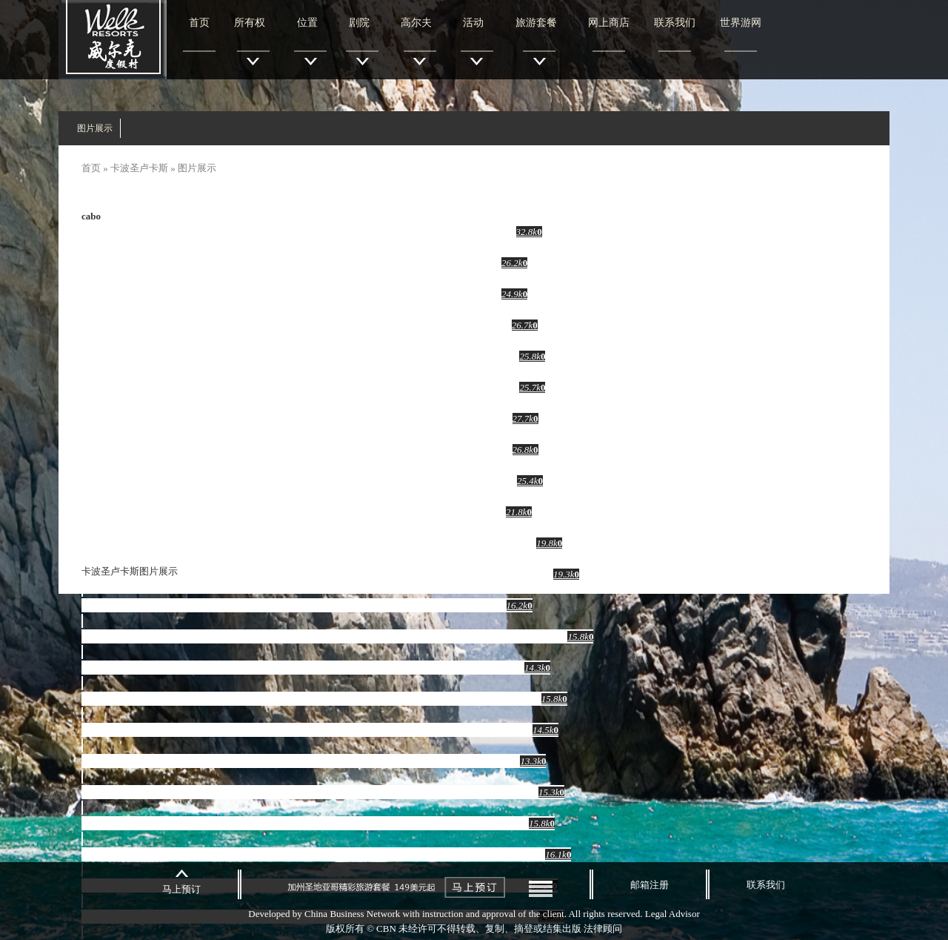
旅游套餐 (536, 22)
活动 (473, 22)
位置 (307, 22)
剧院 (359, 22)
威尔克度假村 (113, 39)
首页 (199, 22)
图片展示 (95, 128)
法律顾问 (603, 928)
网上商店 (609, 22)
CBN (386, 928)
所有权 (250, 22)
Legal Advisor (672, 913)
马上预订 (181, 889)
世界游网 (740, 22)
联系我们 (674, 22)
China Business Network (352, 913)
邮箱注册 (649, 884)
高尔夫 (417, 22)
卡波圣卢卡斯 (139, 167)
